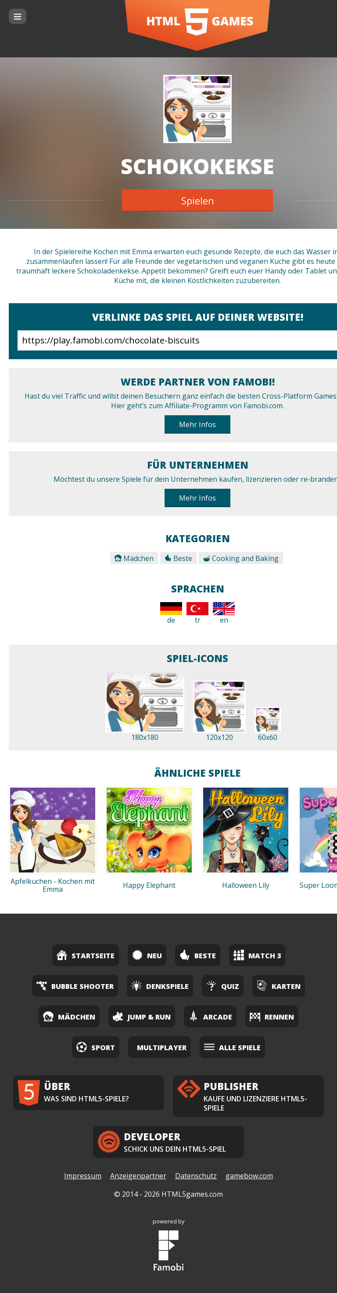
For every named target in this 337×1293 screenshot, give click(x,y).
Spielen (197, 200)
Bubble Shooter (75, 985)
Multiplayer (161, 1047)
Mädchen (134, 558)
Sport (95, 1046)
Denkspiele (160, 985)
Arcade (210, 1016)
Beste (178, 558)
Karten (279, 985)
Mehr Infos (197, 424)
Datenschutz (196, 1176)
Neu (147, 955)
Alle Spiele (232, 1046)
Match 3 (257, 955)
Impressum (82, 1176)
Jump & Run (142, 1016)
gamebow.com (249, 1176)
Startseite (86, 955)
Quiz (222, 985)
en (224, 613)
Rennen (272, 1016)
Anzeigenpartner (138, 1176)
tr (197, 613)
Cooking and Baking (241, 558)
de (171, 613)
